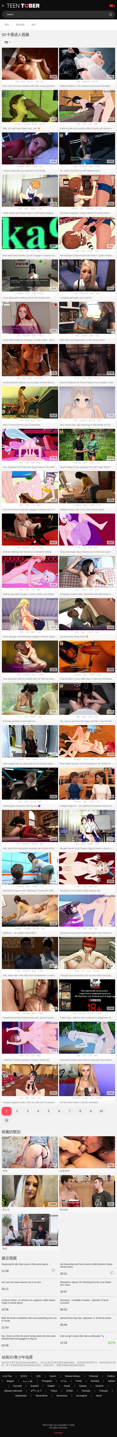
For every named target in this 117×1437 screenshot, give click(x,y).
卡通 (84, 124)
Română (95, 1381)
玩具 (99, 759)
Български (81, 1395)
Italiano (111, 1381)
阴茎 (24, 378)
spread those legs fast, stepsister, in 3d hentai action (85, 1318)
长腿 (21, 420)
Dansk (67, 1386)
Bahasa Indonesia (13, 1390)
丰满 (33, 293)
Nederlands (21, 1395)
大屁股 (98, 1013)
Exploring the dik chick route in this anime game (25, 1264)
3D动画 (26, 124)
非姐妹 (75, 209)
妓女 (98, 293)
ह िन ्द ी (36, 1390)
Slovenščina (42, 1395)
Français (103, 1390)
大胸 (90, 124)
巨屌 (91, 590)
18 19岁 (18, 124)
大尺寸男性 (39, 378)
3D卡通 (95, 81)
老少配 (34, 124)
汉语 (38, 1376)
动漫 (78, 81)
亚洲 (97, 590)
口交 (96, 717)
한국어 (24, 1376)
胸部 (17, 81)
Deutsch (99, 1386)
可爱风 (35, 166)
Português (47, 1381)
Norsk (99, 1395)
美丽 (18, 547)
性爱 (23, 81)
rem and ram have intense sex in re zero (21, 1282)
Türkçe (53, 1390)
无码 (77, 251)
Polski (79, 1381)
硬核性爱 (84, 293)
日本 (82, 209)
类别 (7, 24)
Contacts (58, 1432)
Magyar (10, 1381)
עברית (64, 1381)
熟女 (83, 632)
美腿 (27, 420)
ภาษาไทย (7, 1376)
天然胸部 (27, 928)
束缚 (84, 378)
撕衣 (78, 717)
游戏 (91, 336)
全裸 (92, 293)
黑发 (33, 420)
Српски (82, 1386)
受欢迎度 (20, 24)
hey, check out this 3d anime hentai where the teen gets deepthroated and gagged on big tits (29, 1337)
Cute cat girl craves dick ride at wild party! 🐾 (82, 1336)
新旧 (33, 24)
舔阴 (43, 928)
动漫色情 (86, 81)
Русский (17, 1386)
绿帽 (97, 336)
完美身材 (26, 547)
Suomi (53, 1376)
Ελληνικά (93, 1376)
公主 (20, 717)
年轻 (34, 547)
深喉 (76, 293)
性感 (75, 166)
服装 (28, 166)
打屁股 (85, 1098)
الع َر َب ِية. (28, 1381)
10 (101, 1111)
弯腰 (97, 251)
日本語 (69, 1390)
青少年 (30, 81)
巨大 (42, 166)
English (51, 1386)
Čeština (110, 1376)
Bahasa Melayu (72, 1376)
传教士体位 (39, 81)
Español (35, 1386)
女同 (39, 632)
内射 (78, 124)
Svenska (86, 1390)
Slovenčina (62, 1395)
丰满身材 (20, 166)
